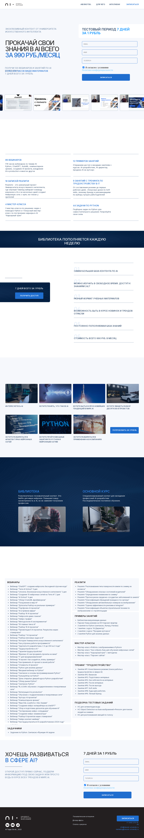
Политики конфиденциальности (97, 70)
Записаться (106, 77)
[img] (7, 825)
